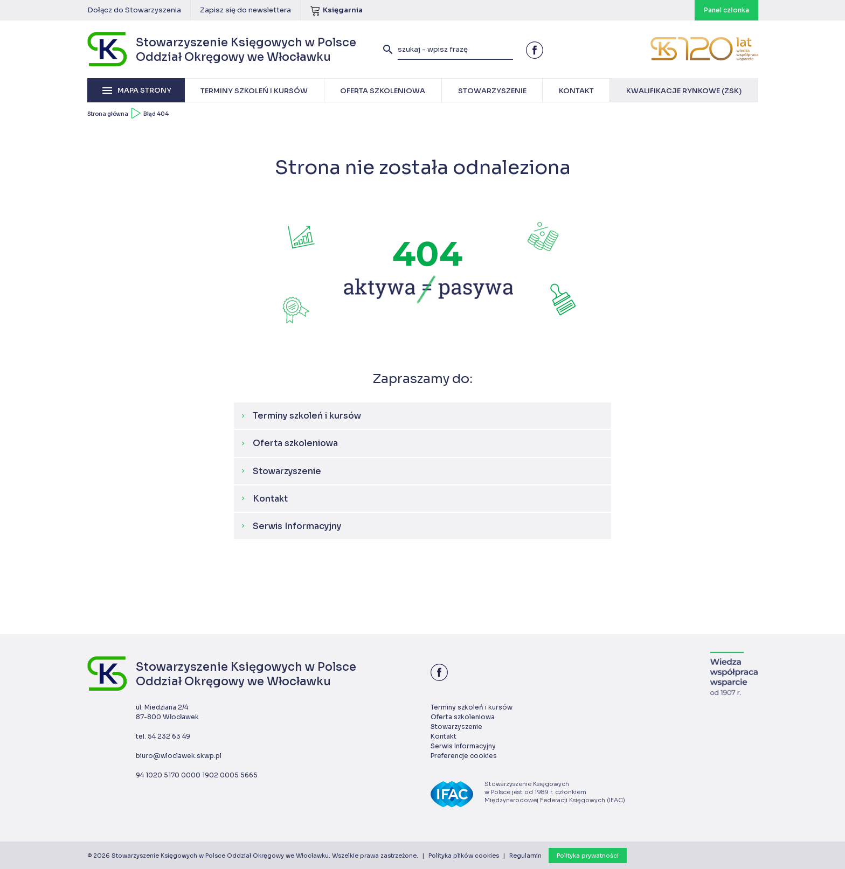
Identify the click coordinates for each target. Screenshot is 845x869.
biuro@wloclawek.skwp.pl (178, 756)
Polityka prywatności (588, 855)
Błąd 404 (156, 113)
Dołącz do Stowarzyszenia (134, 10)
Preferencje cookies (464, 756)
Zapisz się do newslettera (245, 10)
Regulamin (525, 855)
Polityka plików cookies (463, 855)
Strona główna (107, 113)
